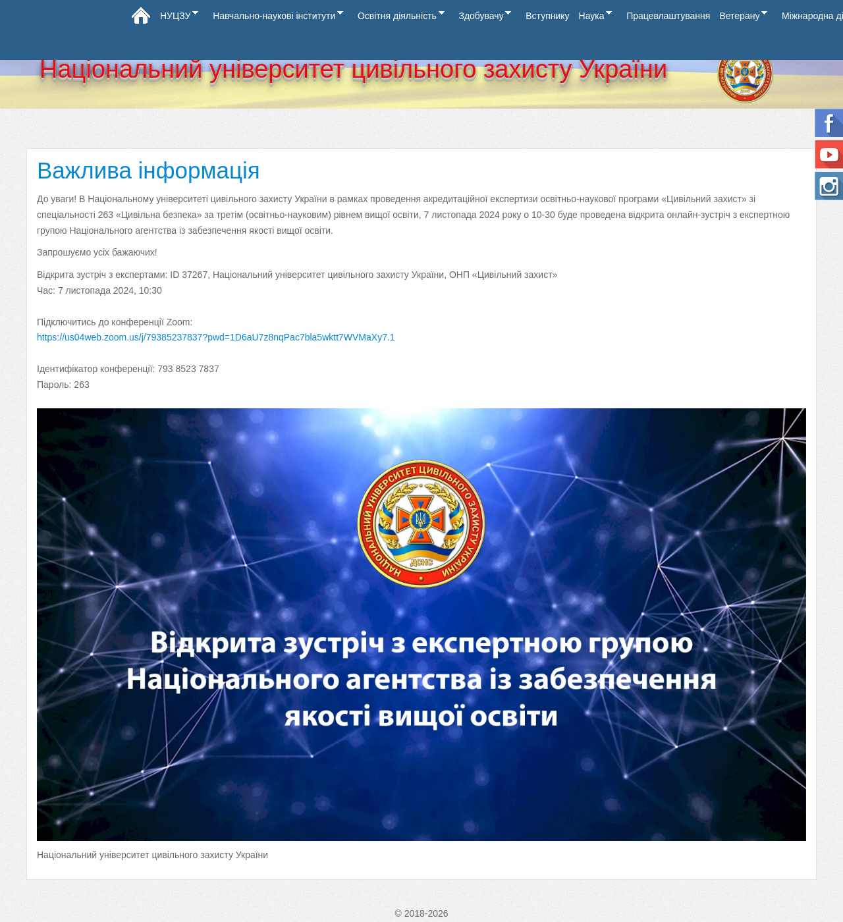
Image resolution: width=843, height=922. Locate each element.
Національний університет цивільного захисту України (353, 69)
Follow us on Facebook (829, 123)
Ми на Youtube (829, 154)
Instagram (829, 186)
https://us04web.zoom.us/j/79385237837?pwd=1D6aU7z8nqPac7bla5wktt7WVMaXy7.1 (216, 337)
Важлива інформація (148, 170)
